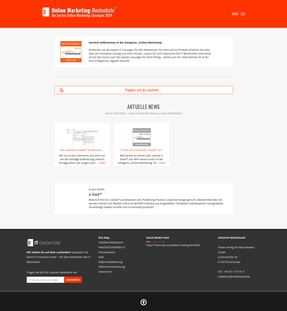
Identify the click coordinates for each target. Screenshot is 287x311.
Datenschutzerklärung (111, 266)
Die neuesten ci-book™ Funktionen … (82, 150)
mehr (102, 163)
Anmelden (72, 279)
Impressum (105, 271)
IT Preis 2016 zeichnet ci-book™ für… (141, 150)
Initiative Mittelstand (110, 242)
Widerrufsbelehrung (110, 262)
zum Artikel (158, 241)
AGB (101, 257)
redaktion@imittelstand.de (234, 276)
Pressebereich (106, 252)
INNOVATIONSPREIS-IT (111, 247)
